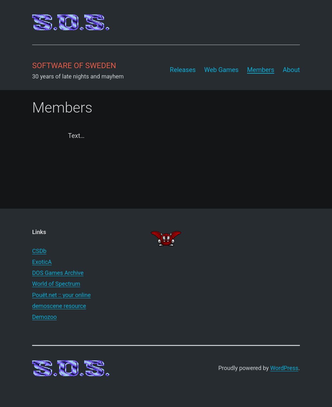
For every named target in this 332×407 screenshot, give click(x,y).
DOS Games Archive (58, 272)
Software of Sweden (74, 65)
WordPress (284, 368)
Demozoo (44, 316)
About (291, 70)
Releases (183, 70)
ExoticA (42, 261)
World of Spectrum (56, 283)
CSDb (39, 251)
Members (260, 70)
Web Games (221, 70)
